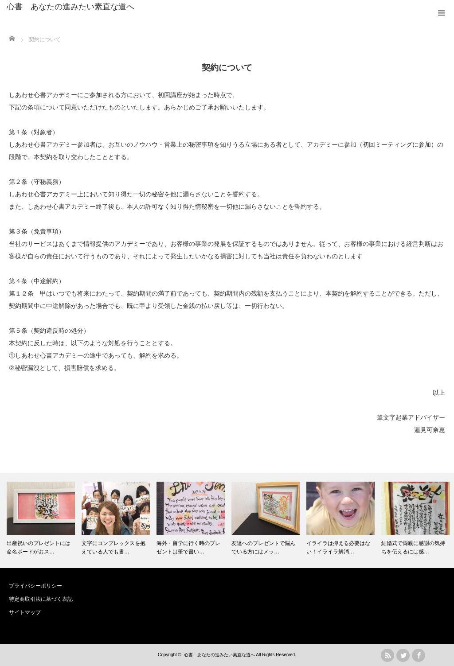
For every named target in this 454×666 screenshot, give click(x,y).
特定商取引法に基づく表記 (41, 599)
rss (387, 655)
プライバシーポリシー (35, 586)
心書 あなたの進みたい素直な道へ (70, 6)
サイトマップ (25, 612)
